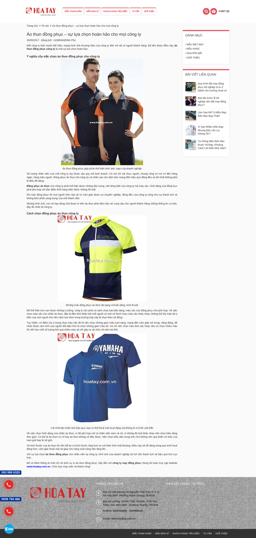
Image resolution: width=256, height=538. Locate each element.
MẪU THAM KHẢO (73, 11)
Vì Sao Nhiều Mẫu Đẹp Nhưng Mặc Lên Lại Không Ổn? (210, 130)
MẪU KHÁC (192, 48)
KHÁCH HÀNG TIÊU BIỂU (115, 11)
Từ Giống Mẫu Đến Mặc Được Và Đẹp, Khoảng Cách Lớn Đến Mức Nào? (212, 145)
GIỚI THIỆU (149, 11)
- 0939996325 (135, 510)
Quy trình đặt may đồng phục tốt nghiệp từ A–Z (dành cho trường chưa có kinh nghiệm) (212, 87)
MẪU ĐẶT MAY (194, 44)
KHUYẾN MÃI (193, 53)
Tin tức (45, 25)
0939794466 (120, 510)
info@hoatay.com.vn (123, 518)
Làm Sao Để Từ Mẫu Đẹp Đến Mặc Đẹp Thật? (212, 114)
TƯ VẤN (135, 11)
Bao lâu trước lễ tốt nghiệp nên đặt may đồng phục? (212, 101)
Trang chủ (32, 25)
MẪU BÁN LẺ (92, 11)
